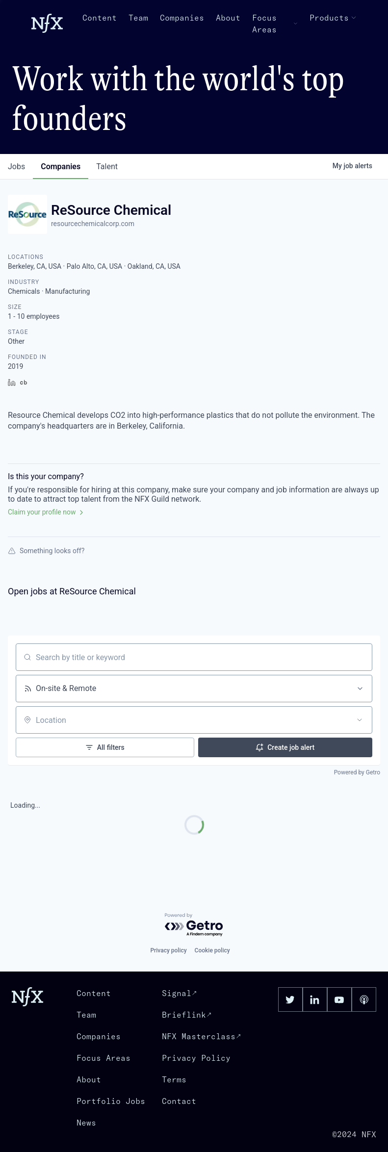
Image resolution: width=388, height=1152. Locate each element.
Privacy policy (168, 950)
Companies (182, 18)
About (228, 18)
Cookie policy (212, 950)
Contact (179, 1101)
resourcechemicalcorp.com (92, 224)
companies (60, 166)
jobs (16, 166)
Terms (174, 1079)
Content (99, 18)
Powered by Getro (357, 772)
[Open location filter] (359, 720)
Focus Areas (275, 23)
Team (138, 18)
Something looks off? (46, 551)
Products (333, 18)
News (86, 1122)
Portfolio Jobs (111, 1101)
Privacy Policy (196, 1058)
